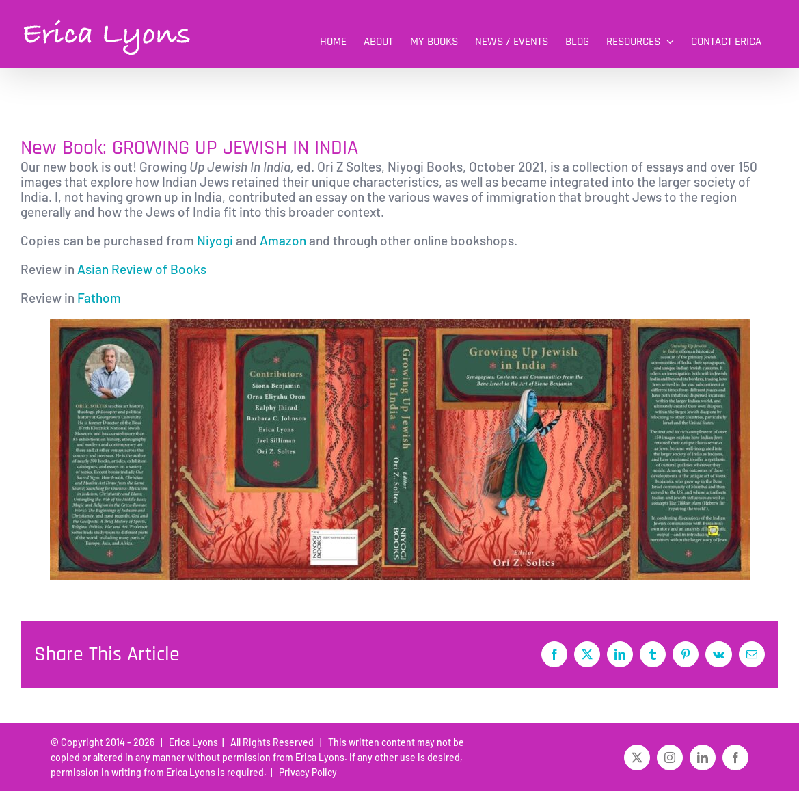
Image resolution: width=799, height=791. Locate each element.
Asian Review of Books (141, 269)
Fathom (100, 298)
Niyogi (215, 240)
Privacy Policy (306, 772)
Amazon (283, 240)
